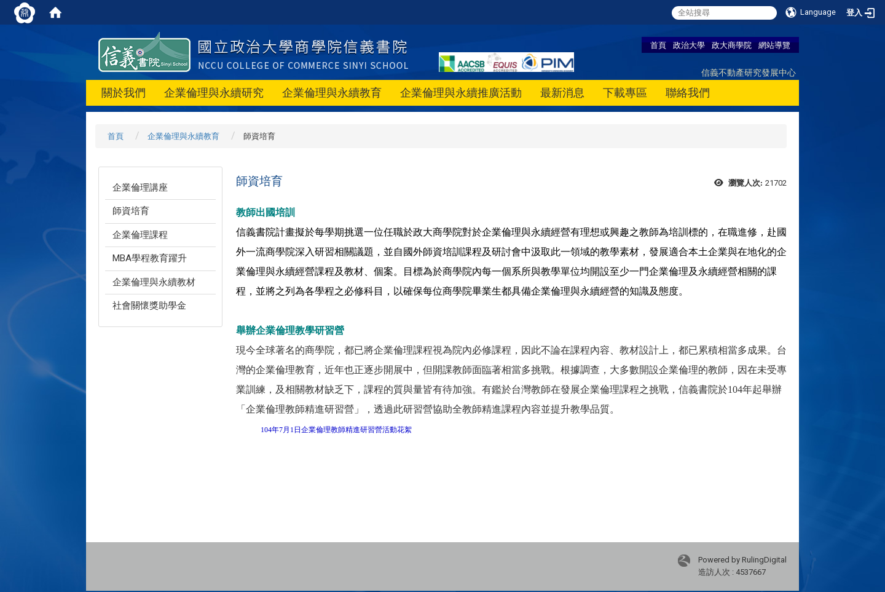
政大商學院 (732, 44)
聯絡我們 (688, 92)
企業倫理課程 (140, 234)
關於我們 (123, 92)
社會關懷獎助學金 (149, 305)
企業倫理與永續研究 (214, 92)
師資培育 (130, 210)
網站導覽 (774, 44)
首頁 (658, 44)
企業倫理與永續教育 (332, 92)
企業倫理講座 (140, 187)
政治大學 (689, 44)
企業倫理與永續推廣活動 (461, 92)
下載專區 (625, 92)
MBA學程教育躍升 (149, 258)
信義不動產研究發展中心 (748, 72)
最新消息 (562, 92)
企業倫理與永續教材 (153, 282)
